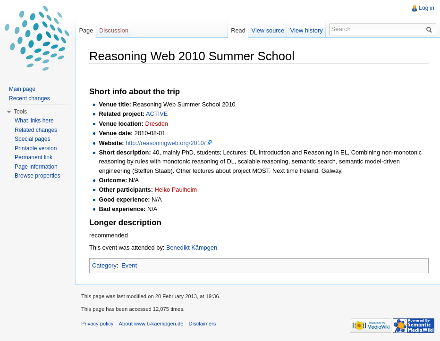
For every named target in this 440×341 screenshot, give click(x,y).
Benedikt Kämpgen (191, 247)
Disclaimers (202, 323)
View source (268, 30)
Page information (36, 166)
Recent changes (29, 98)
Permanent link (33, 157)
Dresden (156, 123)
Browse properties (37, 175)
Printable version (36, 148)
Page (86, 30)
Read (238, 30)
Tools (20, 111)
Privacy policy (97, 323)
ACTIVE (157, 113)
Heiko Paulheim (176, 189)
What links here (34, 120)
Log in (426, 8)
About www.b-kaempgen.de (151, 323)
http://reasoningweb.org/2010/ (165, 142)
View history (306, 30)
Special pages (32, 139)
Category (104, 265)
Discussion (113, 30)
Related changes (36, 130)
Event (129, 265)
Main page (22, 89)
